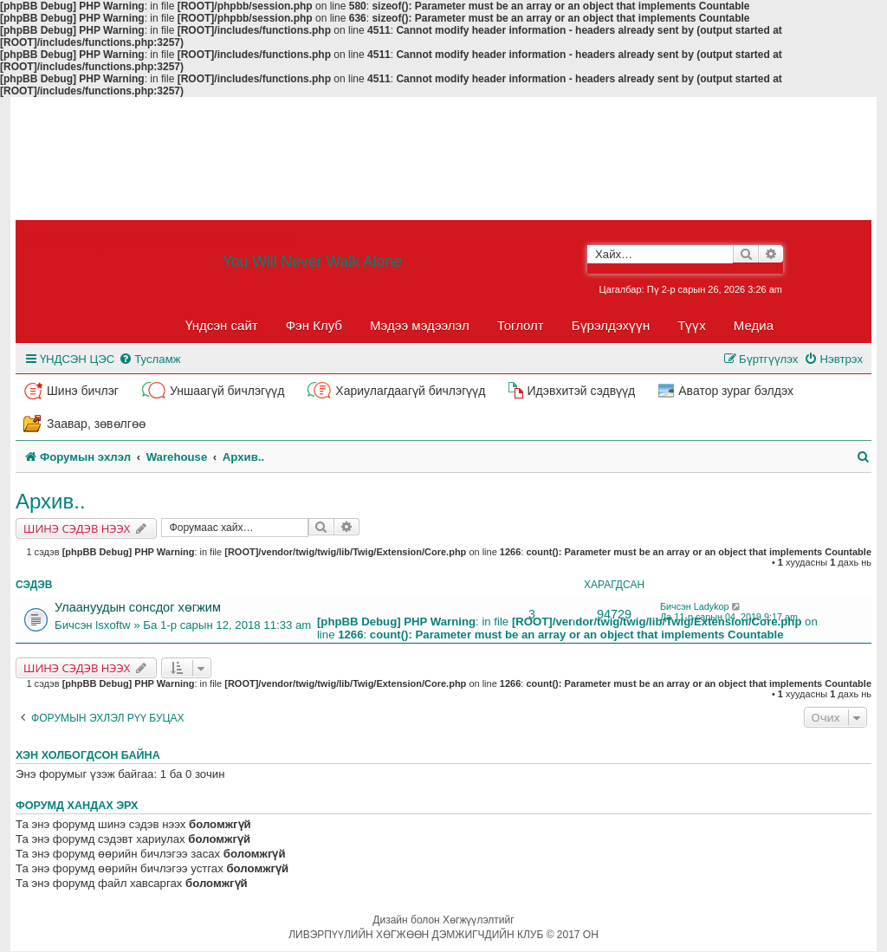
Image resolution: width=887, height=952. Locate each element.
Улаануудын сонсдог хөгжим (138, 607)
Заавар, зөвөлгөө (96, 424)
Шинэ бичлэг (83, 391)
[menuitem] (149, 359)
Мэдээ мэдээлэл (419, 325)
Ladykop (711, 606)
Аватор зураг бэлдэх (735, 391)
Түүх (691, 325)
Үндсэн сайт (221, 325)
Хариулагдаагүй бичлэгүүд (410, 391)
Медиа (754, 325)
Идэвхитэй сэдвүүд (581, 391)
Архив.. (51, 501)
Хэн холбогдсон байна (88, 755)
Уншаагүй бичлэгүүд (227, 391)
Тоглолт (520, 325)
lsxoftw (112, 624)
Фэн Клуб (314, 325)
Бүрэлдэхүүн (611, 325)
